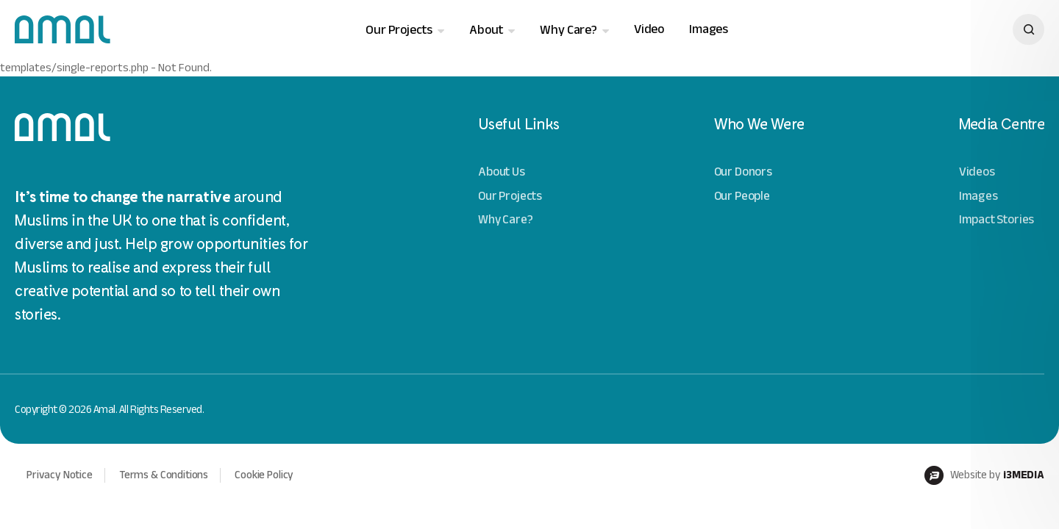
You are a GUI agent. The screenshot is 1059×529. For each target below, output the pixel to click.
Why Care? (568, 30)
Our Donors (743, 171)
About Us (501, 171)
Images (708, 29)
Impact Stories (997, 219)
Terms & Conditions (163, 474)
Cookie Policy (264, 474)
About (486, 30)
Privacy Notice (59, 474)
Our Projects (399, 30)
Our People (742, 195)
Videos (977, 171)
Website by (984, 475)
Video (649, 29)
